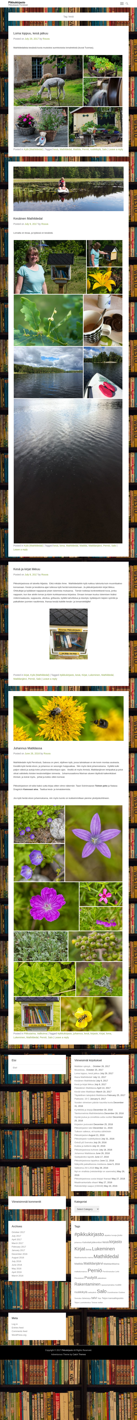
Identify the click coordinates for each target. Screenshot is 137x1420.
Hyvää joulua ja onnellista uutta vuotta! (93, 1117)
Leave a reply (116, 149)
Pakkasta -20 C (82, 1099)
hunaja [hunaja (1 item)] (114, 1235)
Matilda (77, 149)
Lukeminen (94, 675)
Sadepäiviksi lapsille (84, 1157)
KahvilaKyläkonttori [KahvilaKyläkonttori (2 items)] (92, 1242)
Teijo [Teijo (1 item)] (99, 1298)
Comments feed (19, 1331)
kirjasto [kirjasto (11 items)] (115, 1242)
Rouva (46, 38)
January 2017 (18, 1250)
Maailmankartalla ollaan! (86, 1182)
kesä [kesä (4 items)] (106, 1242)
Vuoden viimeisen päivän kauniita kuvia (93, 1102)
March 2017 (17, 1243)
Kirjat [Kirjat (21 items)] (79, 1248)
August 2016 (18, 1257)
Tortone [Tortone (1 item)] (94, 1302)
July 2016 (16, 1261)
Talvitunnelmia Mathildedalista (89, 1113)
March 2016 (17, 1275)
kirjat (26, 675)
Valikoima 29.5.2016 (84, 1168)
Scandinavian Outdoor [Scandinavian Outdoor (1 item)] (116, 1292)
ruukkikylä (95, 149)
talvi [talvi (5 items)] (94, 1298)
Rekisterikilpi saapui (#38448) (88, 1186)
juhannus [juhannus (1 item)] (78, 1242)
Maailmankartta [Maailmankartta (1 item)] (80, 1257)
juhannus (78, 1033)
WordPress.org (19, 1335)
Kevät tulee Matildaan (85, 1091)
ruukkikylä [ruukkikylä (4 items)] (80, 1292)
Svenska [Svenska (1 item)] (77, 1298)
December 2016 (19, 1254)
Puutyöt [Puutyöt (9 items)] (90, 1277)
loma (62, 545)
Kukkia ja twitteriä (83, 1146)
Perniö (85, 149)
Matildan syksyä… (83, 1066)
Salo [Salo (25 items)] (101, 1291)
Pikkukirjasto (16, 2)
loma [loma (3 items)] (88, 1249)
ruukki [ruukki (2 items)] (118, 1285)
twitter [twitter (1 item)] (100, 1302)
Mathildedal (66, 149)
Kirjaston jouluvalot (83, 1124)
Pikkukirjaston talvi (83, 1128)
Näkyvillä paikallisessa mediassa (90, 1164)
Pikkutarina (30, 1033)
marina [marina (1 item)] (90, 1257)
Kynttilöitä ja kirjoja (83, 1110)
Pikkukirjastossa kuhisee (86, 1149)
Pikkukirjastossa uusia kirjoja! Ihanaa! (92, 1178)
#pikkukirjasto (67, 675)
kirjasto (94, 1033)
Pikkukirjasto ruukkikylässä (87, 1138)
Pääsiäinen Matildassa (85, 1088)
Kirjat (84, 675)
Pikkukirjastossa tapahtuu (86, 1160)
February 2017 (19, 1246)
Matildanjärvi (95, 545)
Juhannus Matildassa (27, 748)
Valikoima (42, 1033)
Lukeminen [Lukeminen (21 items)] (103, 1248)
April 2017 (17, 1239)
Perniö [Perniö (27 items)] (95, 1270)
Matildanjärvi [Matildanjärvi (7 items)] (93, 1263)
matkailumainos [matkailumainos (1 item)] (80, 1272)
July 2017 (16, 1236)
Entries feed (17, 1327)
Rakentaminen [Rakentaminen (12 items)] (87, 1284)
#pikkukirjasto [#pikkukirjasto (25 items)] (89, 1234)
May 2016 (16, 1268)
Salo (104, 149)
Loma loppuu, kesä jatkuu (30, 33)
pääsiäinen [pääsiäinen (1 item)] (102, 1278)
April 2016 (17, 1272)
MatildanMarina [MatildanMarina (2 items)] (111, 1264)
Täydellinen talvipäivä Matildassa (90, 1095)
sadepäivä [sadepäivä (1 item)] (92, 1292)
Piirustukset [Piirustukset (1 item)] (79, 1278)
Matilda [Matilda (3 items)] (78, 1263)
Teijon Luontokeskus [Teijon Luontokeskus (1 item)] (82, 1302)
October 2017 (18, 1232)
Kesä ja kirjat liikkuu (26, 569)
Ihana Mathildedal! (83, 1077)
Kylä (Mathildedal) (33, 149)
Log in (15, 1324)
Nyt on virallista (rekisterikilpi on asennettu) (95, 1171)
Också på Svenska (83, 1142)
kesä (55, 149)
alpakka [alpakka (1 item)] (107, 1235)
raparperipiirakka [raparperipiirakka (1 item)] (107, 1285)
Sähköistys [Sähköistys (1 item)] (86, 1298)
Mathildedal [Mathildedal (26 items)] (106, 1256)
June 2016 (17, 1265)
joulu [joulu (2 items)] (119, 1235)
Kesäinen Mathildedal (28, 218)
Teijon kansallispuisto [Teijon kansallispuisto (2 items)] (113, 1298)
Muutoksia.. (80, 1070)
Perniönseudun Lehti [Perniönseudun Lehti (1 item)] (111, 1272)
